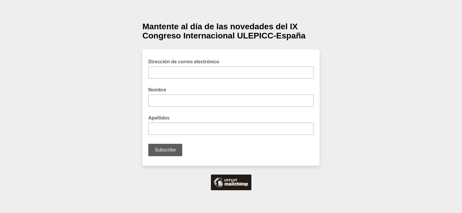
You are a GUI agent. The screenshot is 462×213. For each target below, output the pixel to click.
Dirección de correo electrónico (185, 61)
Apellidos (159, 117)
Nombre (157, 89)
